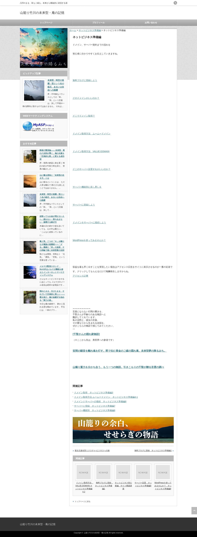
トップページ (46, 22)
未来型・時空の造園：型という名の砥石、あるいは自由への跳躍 (52, 197)
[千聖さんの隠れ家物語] (86, 334)
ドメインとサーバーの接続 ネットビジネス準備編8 (100, 401)
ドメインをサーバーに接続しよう (89, 222)
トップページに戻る (82, 501)
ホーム (73, 30)
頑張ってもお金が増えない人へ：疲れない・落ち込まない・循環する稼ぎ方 (52, 219)
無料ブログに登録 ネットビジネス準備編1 (153, 450)
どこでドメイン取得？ (84, 116)
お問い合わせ (151, 22)
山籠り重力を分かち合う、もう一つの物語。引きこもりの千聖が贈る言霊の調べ (118, 367)
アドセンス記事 (80, 276)
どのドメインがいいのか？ (86, 98)
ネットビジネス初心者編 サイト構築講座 (123, 486)
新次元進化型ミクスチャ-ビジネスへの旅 (92, 450)
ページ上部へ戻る (194, 510)
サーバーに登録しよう (84, 204)
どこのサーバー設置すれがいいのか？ (91, 169)
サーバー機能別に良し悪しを (87, 187)
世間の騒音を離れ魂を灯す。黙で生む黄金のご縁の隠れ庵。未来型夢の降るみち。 (119, 350)
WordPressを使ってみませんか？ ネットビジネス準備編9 (163, 486)
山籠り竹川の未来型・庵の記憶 (42, 12)
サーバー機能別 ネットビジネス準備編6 (94, 410)
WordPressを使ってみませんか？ (89, 240)
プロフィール (98, 22)
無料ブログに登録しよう (85, 80)
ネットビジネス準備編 (90, 30)
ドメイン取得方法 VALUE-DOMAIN (91, 151)
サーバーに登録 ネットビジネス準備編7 (94, 406)
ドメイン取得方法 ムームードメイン (91, 133)
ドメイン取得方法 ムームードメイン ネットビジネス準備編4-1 (106, 397)
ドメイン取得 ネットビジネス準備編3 (93, 392)
